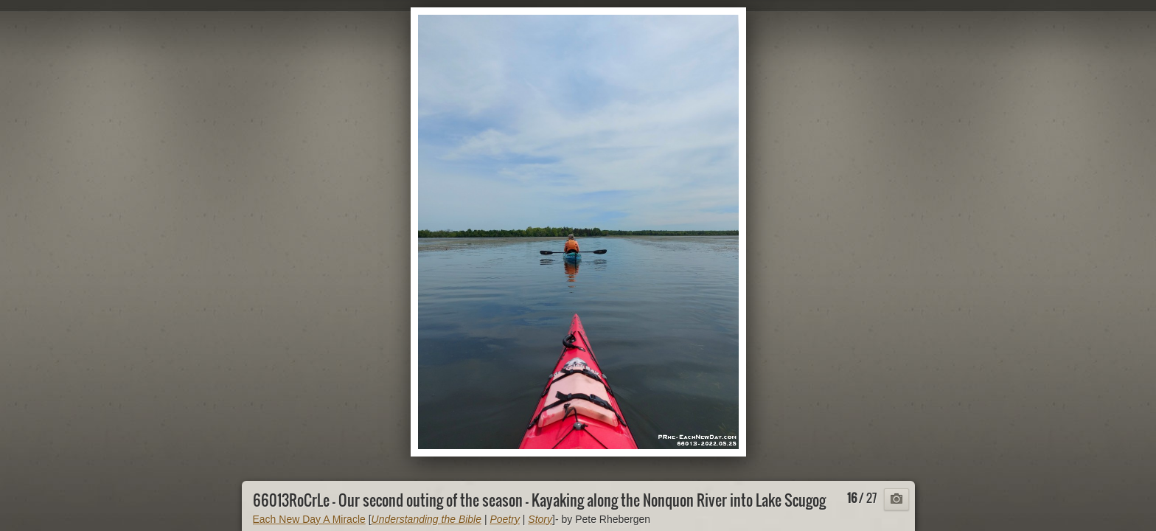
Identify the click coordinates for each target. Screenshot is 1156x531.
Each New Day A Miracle (309, 519)
